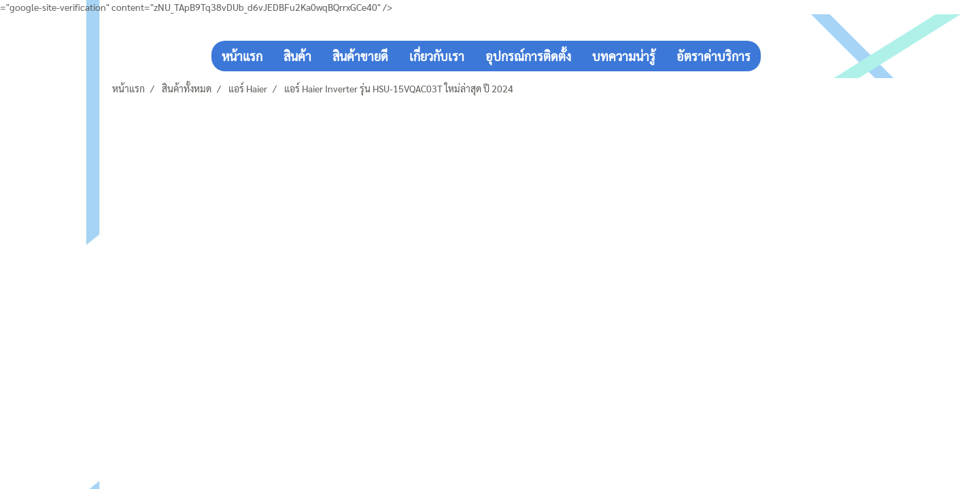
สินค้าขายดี (360, 56)
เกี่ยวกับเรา (436, 56)
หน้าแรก (242, 56)
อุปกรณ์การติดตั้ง (528, 56)
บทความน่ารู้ (623, 56)
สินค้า (297, 56)
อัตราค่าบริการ (713, 56)
